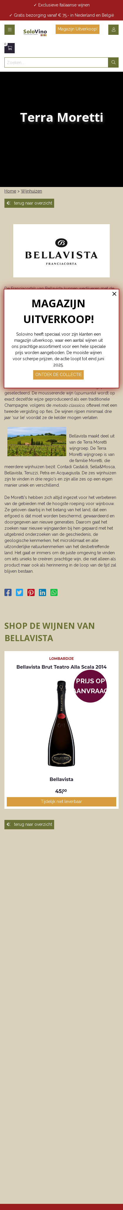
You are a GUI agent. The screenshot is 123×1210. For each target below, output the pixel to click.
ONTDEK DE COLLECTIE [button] (58, 374)
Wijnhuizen (31, 191)
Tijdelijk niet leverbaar (61, 801)
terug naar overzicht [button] (29, 203)
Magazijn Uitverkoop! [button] (77, 29)
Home (10, 191)
